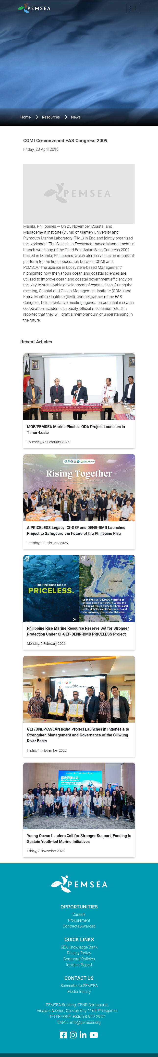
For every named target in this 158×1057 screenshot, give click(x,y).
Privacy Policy (79, 953)
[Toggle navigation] (133, 8)
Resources (51, 117)
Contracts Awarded (79, 926)
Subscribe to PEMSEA (79, 985)
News (76, 117)
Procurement (79, 920)
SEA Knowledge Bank (79, 947)
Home (25, 117)
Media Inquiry (79, 991)
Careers (79, 914)
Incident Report (79, 964)
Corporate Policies (79, 959)
